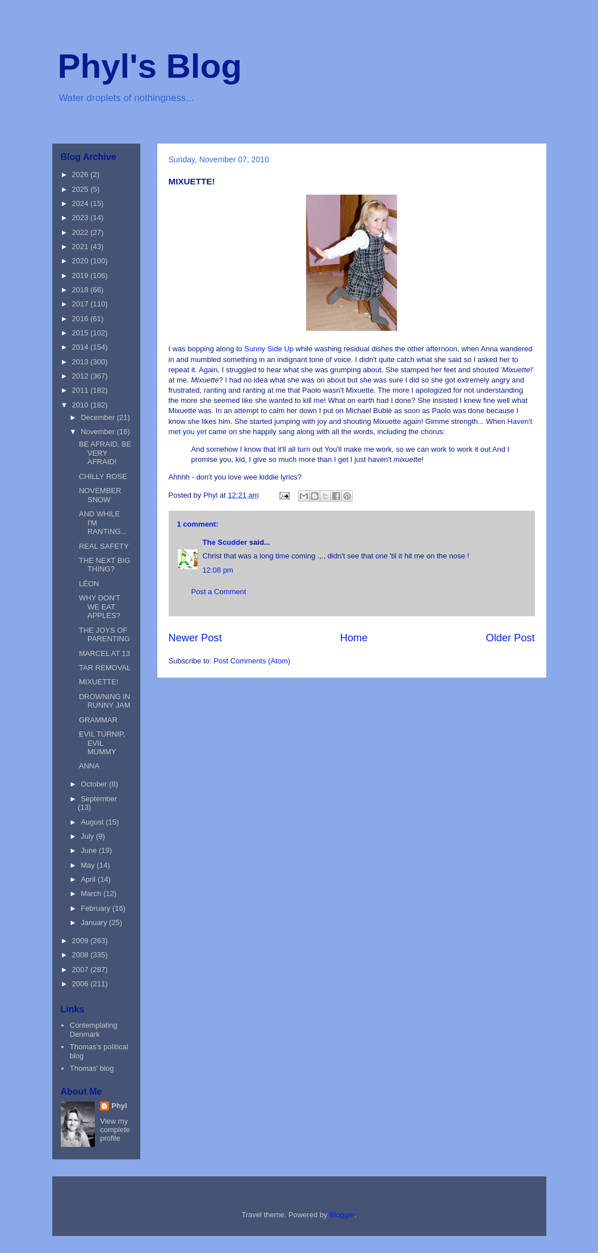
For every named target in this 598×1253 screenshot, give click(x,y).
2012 (81, 376)
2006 (81, 983)
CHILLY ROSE (103, 476)
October (95, 784)
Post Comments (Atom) (252, 661)
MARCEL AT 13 (104, 653)
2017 (81, 304)
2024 (81, 203)
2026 (81, 174)
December (99, 417)
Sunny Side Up (269, 348)
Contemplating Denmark (94, 1029)
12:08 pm (218, 570)
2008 (81, 955)
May (89, 865)
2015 (81, 333)
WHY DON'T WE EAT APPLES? (99, 607)
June (90, 850)
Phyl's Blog (150, 66)
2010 (81, 405)
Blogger (341, 1214)
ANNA (89, 766)
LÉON (89, 583)
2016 (81, 318)
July (88, 836)
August (93, 822)
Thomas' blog (92, 1068)
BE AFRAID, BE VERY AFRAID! (105, 453)
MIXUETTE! (98, 682)
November (99, 431)
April (89, 879)
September (99, 798)
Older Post (510, 638)
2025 (81, 189)
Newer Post (195, 638)
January (95, 922)
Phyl (119, 1105)
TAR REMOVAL (105, 667)
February (96, 908)
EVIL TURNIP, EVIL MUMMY (102, 743)
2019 (81, 275)
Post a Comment (218, 591)
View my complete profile (115, 1129)
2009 (81, 940)
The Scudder (225, 542)
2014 (81, 347)
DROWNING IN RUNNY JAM (105, 701)
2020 (81, 261)
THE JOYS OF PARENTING (104, 635)
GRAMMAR (98, 720)
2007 (81, 969)
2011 (81, 390)
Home (354, 638)
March (92, 893)
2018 (81, 289)
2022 (81, 232)
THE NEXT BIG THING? (104, 565)
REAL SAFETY (104, 546)
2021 (81, 246)
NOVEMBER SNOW (100, 495)
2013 (81, 362)
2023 (81, 217)
